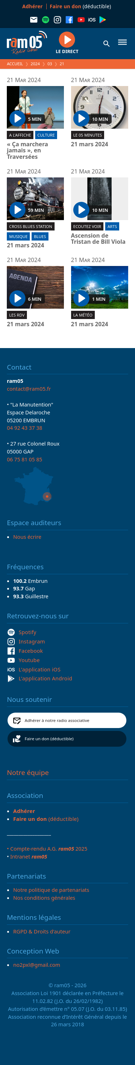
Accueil (15, 63)
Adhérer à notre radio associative (57, 720)
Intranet (28, 856)
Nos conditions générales (44, 897)
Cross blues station (30, 226)
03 (49, 63)
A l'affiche (20, 135)
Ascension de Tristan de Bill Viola (98, 239)
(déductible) (80, 6)
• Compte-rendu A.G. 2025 (47, 848)
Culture (46, 135)
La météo (82, 315)
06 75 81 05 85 (24, 459)
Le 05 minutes (87, 135)
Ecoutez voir (87, 226)
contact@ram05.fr (29, 388)
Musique (18, 236)
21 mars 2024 (89, 144)
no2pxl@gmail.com (36, 964)
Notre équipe (28, 772)
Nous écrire (27, 536)
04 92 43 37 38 (24, 427)
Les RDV (17, 315)
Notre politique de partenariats (51, 889)
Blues (40, 236)
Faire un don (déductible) (49, 738)
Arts (112, 226)
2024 (35, 63)
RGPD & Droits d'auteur (41, 931)
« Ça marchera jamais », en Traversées (27, 150)
